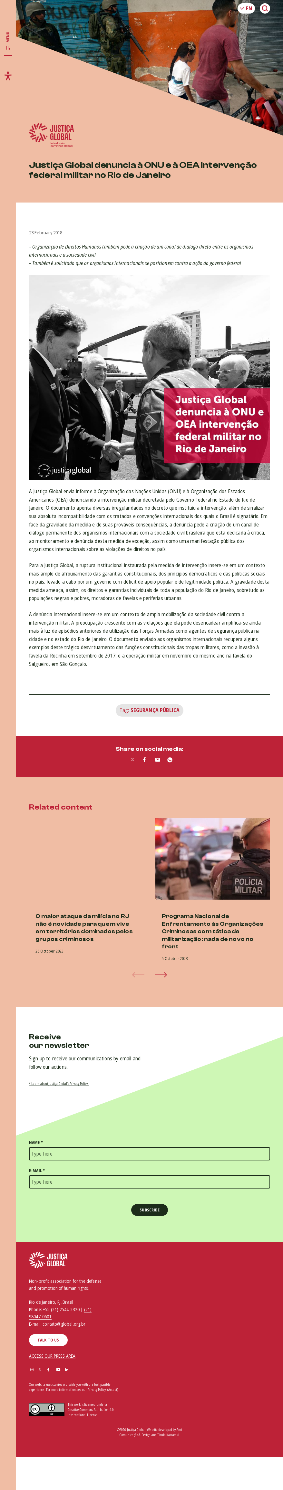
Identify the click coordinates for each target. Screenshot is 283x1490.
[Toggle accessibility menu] (8, 76)
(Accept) (112, 1390)
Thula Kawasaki (168, 1435)
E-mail (37, 1170)
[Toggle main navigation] (8, 41)
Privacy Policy (97, 1389)
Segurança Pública (155, 710)
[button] (160, 974)
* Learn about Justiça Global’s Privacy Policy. (59, 1083)
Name (36, 1142)
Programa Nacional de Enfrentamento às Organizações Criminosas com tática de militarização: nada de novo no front (213, 931)
